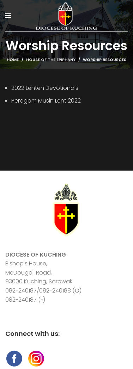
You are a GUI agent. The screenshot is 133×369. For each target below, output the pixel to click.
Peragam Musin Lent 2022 (46, 101)
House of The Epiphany (50, 59)
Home (13, 59)
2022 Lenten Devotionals (44, 88)
